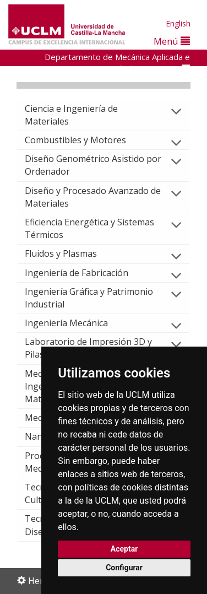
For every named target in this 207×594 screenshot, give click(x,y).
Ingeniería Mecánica (75, 323)
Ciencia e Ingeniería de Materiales (71, 114)
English (178, 23)
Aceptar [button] (124, 548)
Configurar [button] (124, 567)
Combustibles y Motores (84, 140)
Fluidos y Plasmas (70, 253)
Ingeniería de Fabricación (85, 273)
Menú (172, 41)
